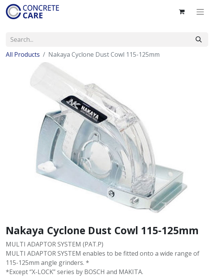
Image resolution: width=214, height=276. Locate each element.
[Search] (198, 39)
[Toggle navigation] (200, 11)
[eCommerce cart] (181, 11)
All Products (23, 54)
